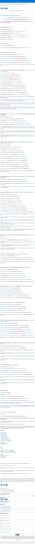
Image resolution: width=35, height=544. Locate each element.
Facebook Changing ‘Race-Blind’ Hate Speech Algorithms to (14, 327)
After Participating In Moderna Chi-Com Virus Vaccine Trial (13, 162)
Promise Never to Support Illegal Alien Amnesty (13, 277)
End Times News (4, 489)
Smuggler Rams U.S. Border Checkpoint (11, 271)
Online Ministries (3, 432)
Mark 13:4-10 (10, 113)
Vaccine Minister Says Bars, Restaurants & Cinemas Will (16, 297)
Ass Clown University (3, 436)
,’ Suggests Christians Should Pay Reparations (13, 88)
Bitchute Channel (3, 457)
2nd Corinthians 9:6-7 (4, 426)
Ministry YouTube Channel (4, 455)
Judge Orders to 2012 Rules (9, 269)
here (27, 253)
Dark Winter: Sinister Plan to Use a (14, 166)
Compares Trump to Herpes (7, 366)
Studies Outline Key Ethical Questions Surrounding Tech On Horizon (16, 259)
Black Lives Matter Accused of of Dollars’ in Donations (12, 306)
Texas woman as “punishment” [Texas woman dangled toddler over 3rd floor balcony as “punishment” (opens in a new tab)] (11, 54)
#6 (17, 31)
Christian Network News (4, 437)
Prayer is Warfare (3, 434)
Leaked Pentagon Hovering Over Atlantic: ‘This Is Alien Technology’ (16, 257)
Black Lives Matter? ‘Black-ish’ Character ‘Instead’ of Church (15, 331)
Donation (13, 424)
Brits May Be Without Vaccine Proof (12, 152)
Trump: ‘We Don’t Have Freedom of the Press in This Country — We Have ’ (16, 374)
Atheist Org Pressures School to (12, 56)
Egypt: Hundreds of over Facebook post (13, 90)
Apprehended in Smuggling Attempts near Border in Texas (12, 273)
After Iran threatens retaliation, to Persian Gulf (12, 118)
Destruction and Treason (28, 421)
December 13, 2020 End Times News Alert (7, 492)
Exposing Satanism (6, 451)
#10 (22, 31)
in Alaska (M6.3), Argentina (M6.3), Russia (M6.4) (16, 124)
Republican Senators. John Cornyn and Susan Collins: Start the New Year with (15, 279)
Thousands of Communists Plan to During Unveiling (14, 398)
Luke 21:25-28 (16, 113)
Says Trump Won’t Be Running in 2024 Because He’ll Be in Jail (13, 370)
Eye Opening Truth (3, 435)
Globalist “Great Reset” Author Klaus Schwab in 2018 (14, 60)
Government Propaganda (4, 438)
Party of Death (17, 421)
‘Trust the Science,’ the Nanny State (11, 396)
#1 (11, 31)
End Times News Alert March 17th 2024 (5, 511)
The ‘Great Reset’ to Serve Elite (9, 255)
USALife (1, 448)
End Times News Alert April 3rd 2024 (5, 510)
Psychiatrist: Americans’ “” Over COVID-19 (13, 160)
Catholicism (27, 176)
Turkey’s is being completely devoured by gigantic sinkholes (11, 150)
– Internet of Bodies (5, 394)
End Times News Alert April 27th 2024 (5, 507)
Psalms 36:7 (2, 21)
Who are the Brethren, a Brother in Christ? (7, 73)
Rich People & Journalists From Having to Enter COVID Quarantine (13, 158)
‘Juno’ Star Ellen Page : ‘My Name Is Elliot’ (10, 198)
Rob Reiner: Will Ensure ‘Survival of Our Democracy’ (13, 368)
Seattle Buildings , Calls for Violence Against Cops (13, 310)
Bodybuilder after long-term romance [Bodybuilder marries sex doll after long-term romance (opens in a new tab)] (9, 194)
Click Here (22, 10)
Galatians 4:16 (2, 416)
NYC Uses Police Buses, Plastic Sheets (13, 58)
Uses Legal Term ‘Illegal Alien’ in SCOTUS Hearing (12, 275)
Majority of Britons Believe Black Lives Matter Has (12, 308)
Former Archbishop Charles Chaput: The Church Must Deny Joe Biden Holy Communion (15, 186)
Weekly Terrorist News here (25, 267)
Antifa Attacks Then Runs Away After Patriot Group (10, 304)
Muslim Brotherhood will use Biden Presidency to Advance (13, 347)
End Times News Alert (4, 488)
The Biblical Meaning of (5, 392)
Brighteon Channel (3, 456)
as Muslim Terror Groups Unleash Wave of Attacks (14, 94)
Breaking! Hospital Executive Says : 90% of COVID (14, 168)
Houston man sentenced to (10, 196)
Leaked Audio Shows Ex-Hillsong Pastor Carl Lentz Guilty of (13, 92)
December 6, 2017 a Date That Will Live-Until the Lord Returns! (17, 17)
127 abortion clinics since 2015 (7, 45)
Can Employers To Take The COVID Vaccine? (14, 164)
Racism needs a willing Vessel (5, 321)
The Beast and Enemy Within (6, 422)
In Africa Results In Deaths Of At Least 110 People (13, 181)
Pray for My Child (3, 433)
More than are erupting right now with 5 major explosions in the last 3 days (14, 122)
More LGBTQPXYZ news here (29, 192)
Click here (12, 27)
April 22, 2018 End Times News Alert (5, 523)
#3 (13, 29)
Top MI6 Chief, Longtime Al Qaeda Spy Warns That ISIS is (15, 312)
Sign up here (2, 15)
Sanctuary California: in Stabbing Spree (17, 281)
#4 (15, 31)
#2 (12, 29)
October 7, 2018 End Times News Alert (5, 526)
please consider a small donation (8, 480)
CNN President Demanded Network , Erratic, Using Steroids (14, 372)
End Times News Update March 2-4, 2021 (5, 520)
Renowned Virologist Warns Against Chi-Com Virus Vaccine (12, 154)
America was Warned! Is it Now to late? (14, 403)
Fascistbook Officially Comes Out (9, 323)
